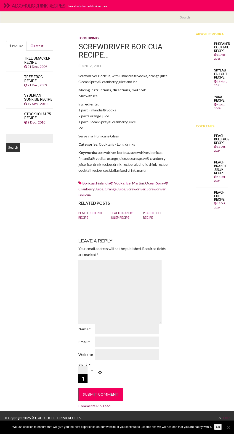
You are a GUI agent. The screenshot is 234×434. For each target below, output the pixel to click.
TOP (223, 418)
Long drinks (89, 38)
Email (84, 341)
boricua (88, 183)
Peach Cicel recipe (152, 215)
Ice (128, 183)
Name (84, 329)
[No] (228, 427)
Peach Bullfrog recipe (91, 215)
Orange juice (115, 189)
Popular (16, 46)
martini (138, 183)
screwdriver (136, 189)
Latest (37, 46)
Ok (218, 427)
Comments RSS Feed (94, 406)
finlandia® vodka (110, 183)
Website (85, 354)
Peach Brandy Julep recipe (122, 215)
